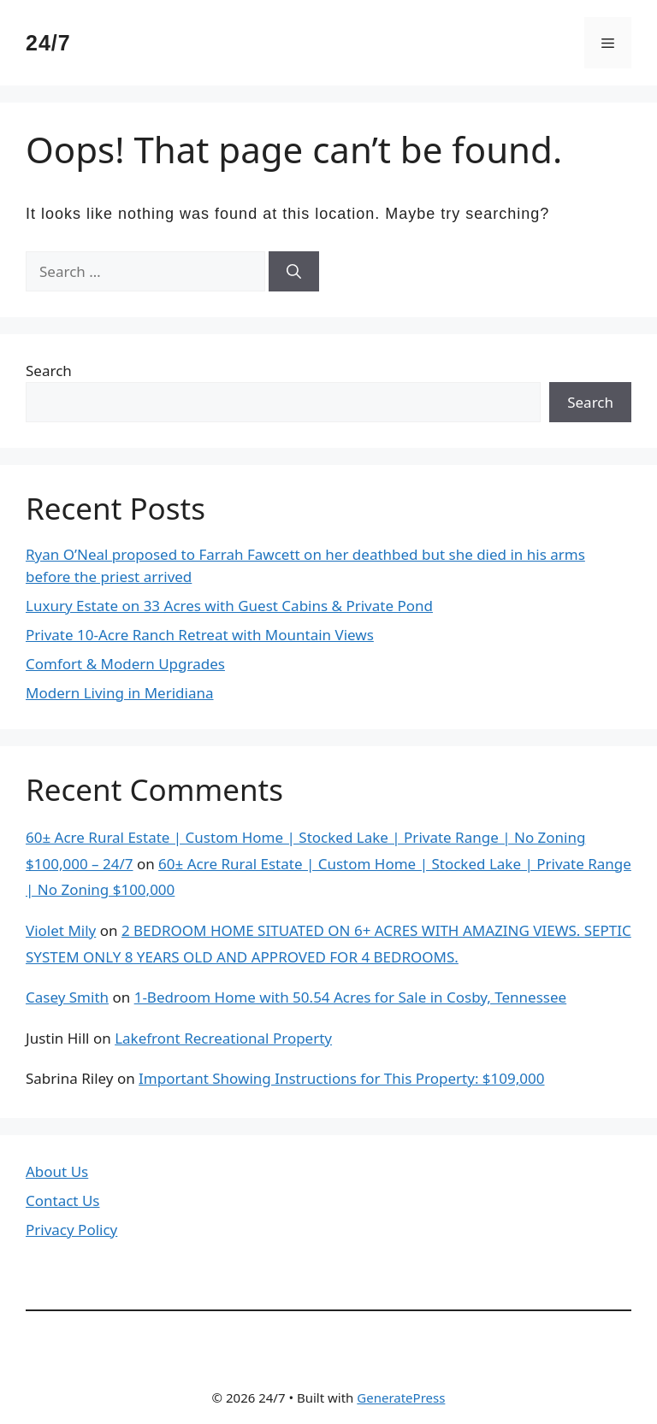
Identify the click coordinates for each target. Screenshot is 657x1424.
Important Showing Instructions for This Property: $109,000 (341, 1078)
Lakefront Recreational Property (223, 1038)
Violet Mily (61, 930)
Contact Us (63, 1200)
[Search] (294, 271)
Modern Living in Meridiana (120, 693)
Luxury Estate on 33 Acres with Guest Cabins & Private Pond (229, 605)
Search (49, 370)
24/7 (48, 43)
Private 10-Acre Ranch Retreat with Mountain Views (200, 634)
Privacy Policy (71, 1229)
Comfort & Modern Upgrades (125, 664)
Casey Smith (67, 997)
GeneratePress (401, 1397)
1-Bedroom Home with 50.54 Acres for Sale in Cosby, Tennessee (350, 997)
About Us (57, 1171)
